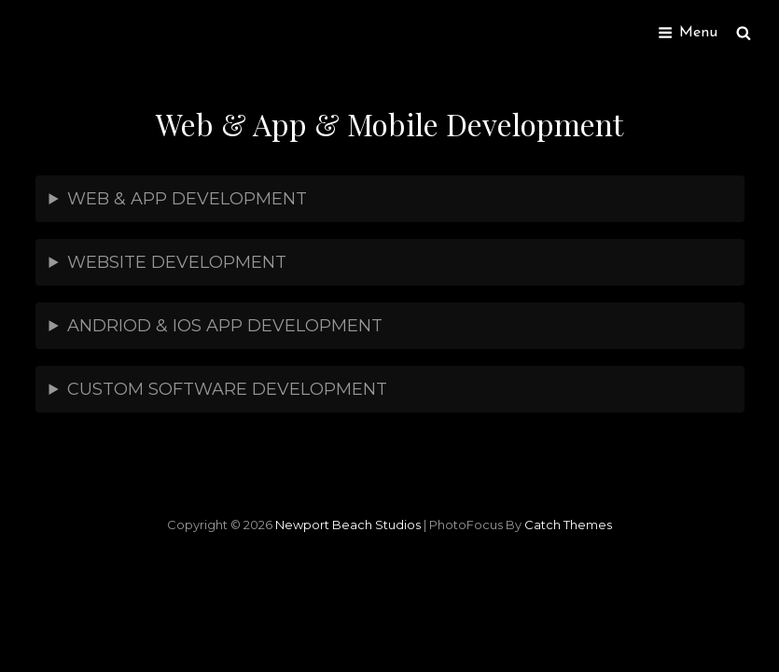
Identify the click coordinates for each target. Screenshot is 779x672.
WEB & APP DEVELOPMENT (187, 199)
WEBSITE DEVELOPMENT (176, 262)
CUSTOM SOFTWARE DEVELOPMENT (227, 389)
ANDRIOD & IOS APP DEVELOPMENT (225, 325)
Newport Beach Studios (348, 524)
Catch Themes (568, 524)
